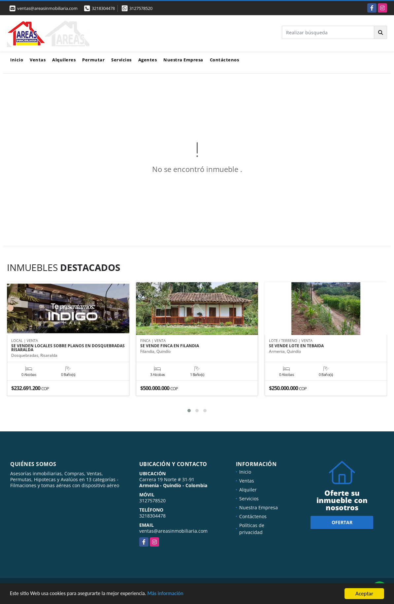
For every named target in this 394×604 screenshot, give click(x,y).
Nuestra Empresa (183, 60)
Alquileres (64, 60)
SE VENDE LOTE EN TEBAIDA (296, 346)
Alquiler (248, 490)
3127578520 (140, 8)
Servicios (121, 60)
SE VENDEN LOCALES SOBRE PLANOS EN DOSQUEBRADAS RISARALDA (68, 348)
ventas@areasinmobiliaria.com (173, 531)
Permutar (93, 60)
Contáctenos (224, 60)
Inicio (16, 60)
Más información (176, 594)
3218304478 (103, 8)
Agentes (147, 60)
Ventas (38, 60)
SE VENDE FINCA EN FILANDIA (169, 346)
